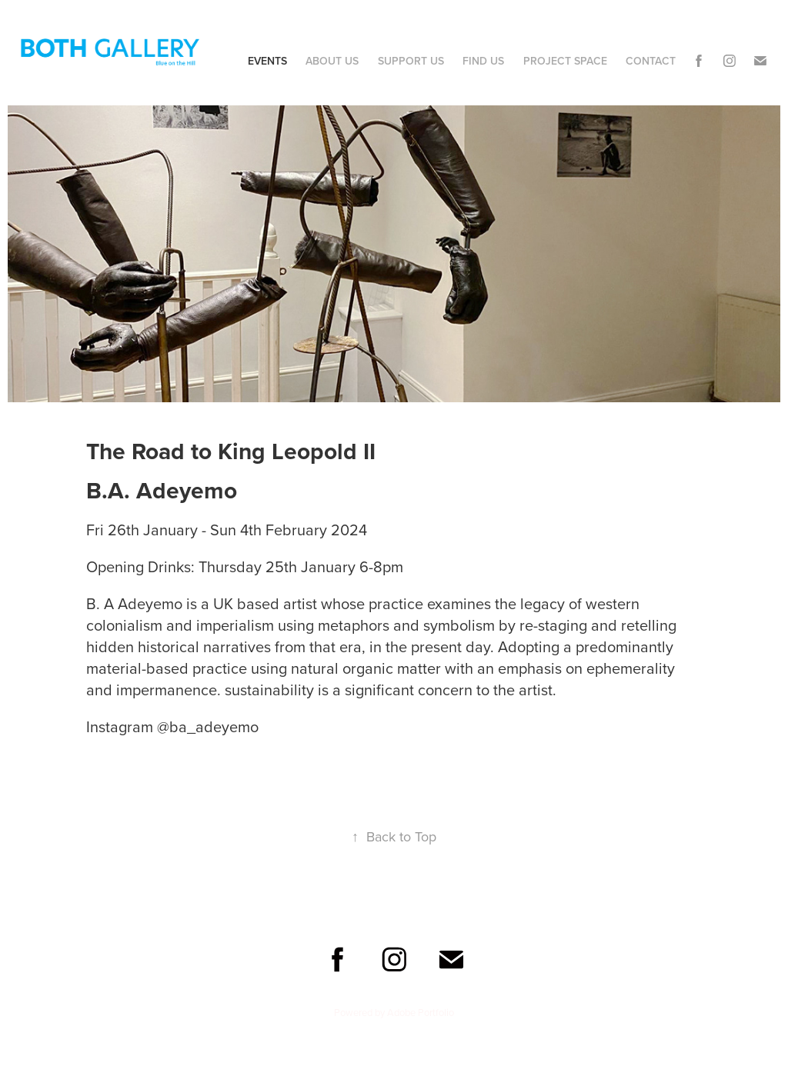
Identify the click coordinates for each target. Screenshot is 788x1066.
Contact (651, 60)
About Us (332, 60)
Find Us (483, 60)
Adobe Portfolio (420, 1012)
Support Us (411, 60)
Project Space (565, 60)
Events (267, 60)
